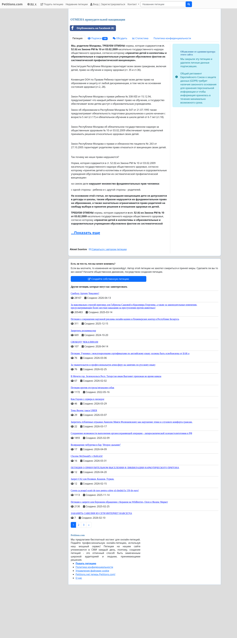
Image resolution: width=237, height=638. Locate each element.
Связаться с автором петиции (108, 291)
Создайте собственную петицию (108, 321)
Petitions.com (12, 4)
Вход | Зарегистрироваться (107, 4)
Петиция (77, 80)
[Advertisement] (144, 34)
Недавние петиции (77, 4)
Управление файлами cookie (92, 613)
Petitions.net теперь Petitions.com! (95, 616)
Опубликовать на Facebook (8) (92, 70)
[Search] (163, 4)
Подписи (98, 80)
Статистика (140, 80)
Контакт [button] (132, 4)
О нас (79, 620)
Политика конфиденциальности (172, 80)
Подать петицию (52, 4)
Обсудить (120, 80)
